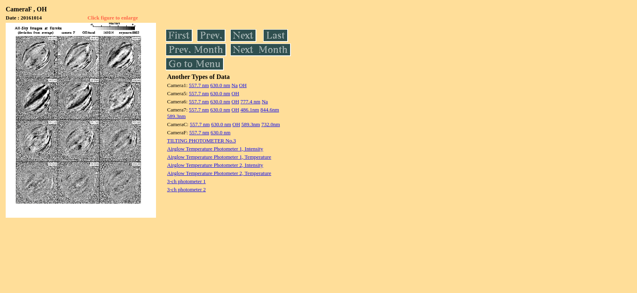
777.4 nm (250, 101)
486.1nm (249, 110)
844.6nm (269, 110)
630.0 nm (220, 85)
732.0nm (270, 124)
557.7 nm (199, 85)
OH (243, 85)
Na (235, 85)
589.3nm (176, 116)
